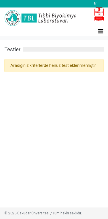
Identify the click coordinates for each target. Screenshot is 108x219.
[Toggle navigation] (100, 28)
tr (95, 3)
